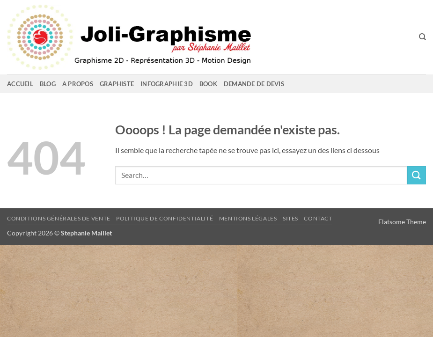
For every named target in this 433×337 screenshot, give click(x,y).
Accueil (20, 84)
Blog (48, 84)
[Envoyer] (416, 175)
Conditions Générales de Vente (58, 218)
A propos (77, 84)
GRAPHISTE (117, 84)
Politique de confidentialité (164, 218)
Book (208, 84)
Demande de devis (254, 84)
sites (290, 218)
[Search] (422, 37)
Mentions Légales (248, 218)
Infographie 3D (166, 84)
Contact (318, 218)
